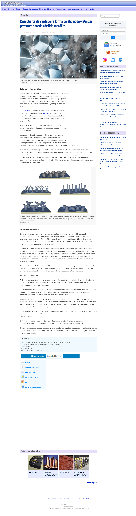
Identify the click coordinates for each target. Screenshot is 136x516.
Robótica (84, 9)
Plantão (91, 9)
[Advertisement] (10, 42)
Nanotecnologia (73, 9)
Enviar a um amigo (30, 372)
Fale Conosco (66, 498)
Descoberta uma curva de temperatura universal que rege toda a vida (113, 124)
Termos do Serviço (76, 498)
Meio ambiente (60, 9)
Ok (113, 37)
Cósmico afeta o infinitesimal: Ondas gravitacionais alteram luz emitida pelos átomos (112, 117)
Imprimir (28, 362)
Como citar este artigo (32, 367)
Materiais (42, 9)
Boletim (59, 498)
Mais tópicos (92, 483)
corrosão (46, 113)
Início (4, 9)
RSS (26, 382)
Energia (18, 9)
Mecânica (50, 9)
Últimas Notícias (52, 498)
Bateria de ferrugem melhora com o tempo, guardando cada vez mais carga (112, 161)
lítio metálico (26, 111)
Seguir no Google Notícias (33, 387)
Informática (33, 9)
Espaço (25, 9)
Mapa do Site (86, 498)
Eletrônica (11, 9)
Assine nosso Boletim (32, 377)
